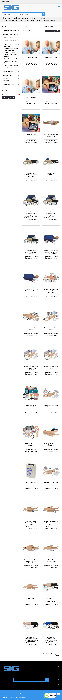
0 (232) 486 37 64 (7, 1)
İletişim (5, 693)
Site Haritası (11, 693)
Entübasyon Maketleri (10, 52)
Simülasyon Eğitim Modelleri (18, 20)
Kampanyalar (19, 693)
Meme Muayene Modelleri (11, 58)
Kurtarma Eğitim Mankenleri (11, 65)
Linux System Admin (21, 697)
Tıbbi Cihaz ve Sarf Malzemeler (8, 79)
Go (47, 680)
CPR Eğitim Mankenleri (10, 38)
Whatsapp (50, 695)
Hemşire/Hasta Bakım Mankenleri (10, 41)
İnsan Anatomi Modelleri (9, 30)
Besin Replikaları (7, 75)
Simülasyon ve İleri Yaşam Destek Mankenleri (44, 20)
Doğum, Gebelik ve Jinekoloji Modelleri (11, 55)
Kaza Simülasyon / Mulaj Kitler (10, 62)
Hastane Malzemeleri (8, 84)
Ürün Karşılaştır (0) (52, 31)
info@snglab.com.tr (55, 1)
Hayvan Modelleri (8, 71)
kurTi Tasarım (11, 697)
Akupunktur (7, 67)
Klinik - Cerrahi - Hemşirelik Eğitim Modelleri (11, 45)
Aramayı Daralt (9, 98)
